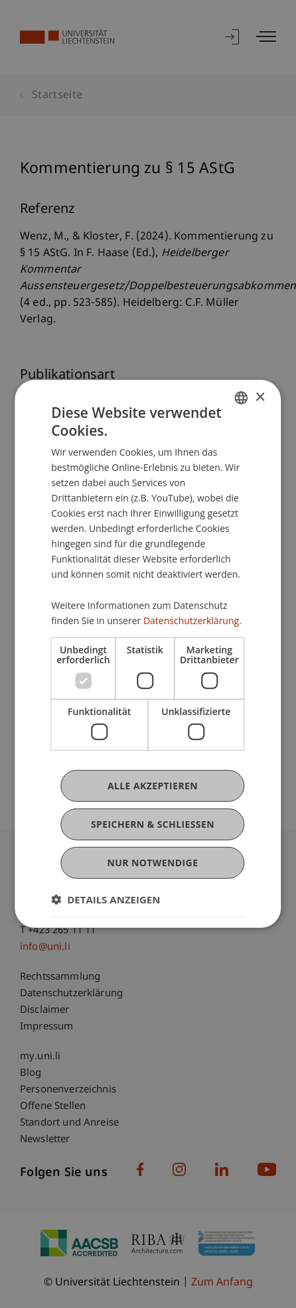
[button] (105, 899)
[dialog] (148, 654)
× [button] (260, 397)
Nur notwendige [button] (153, 862)
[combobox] (241, 398)
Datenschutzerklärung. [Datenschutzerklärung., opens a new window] (192, 620)
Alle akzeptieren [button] (153, 785)
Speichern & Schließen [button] (152, 824)
